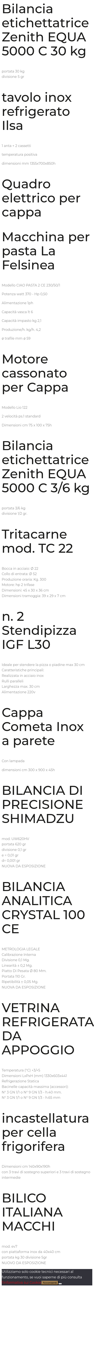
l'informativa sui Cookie (21, 1283)
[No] (60, 1283)
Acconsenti (50, 1282)
